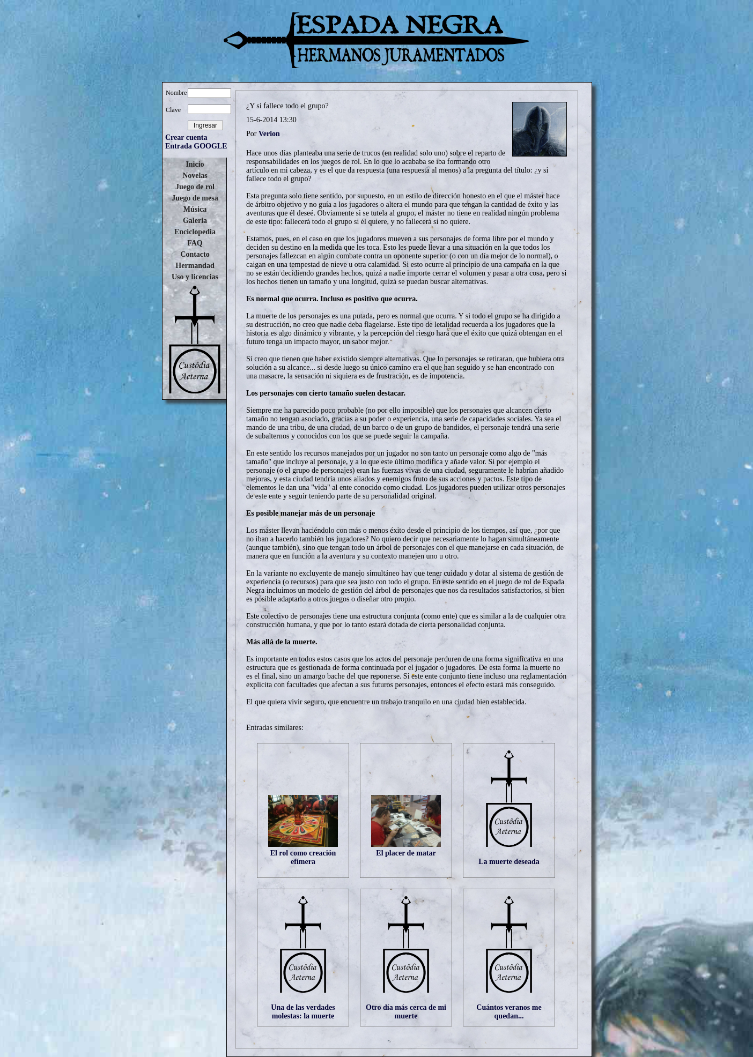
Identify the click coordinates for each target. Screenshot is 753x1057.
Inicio (195, 164)
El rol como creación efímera (303, 857)
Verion (269, 134)
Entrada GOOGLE (196, 146)
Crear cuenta (186, 137)
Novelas (195, 176)
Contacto (194, 254)
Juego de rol (195, 187)
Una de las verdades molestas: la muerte (303, 1011)
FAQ (195, 243)
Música (195, 209)
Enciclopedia (195, 232)
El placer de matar (405, 853)
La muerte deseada (509, 862)
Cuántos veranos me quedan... (508, 1011)
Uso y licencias (195, 277)
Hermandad (194, 266)
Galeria (195, 221)
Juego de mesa (195, 198)
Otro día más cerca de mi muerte (406, 1011)
